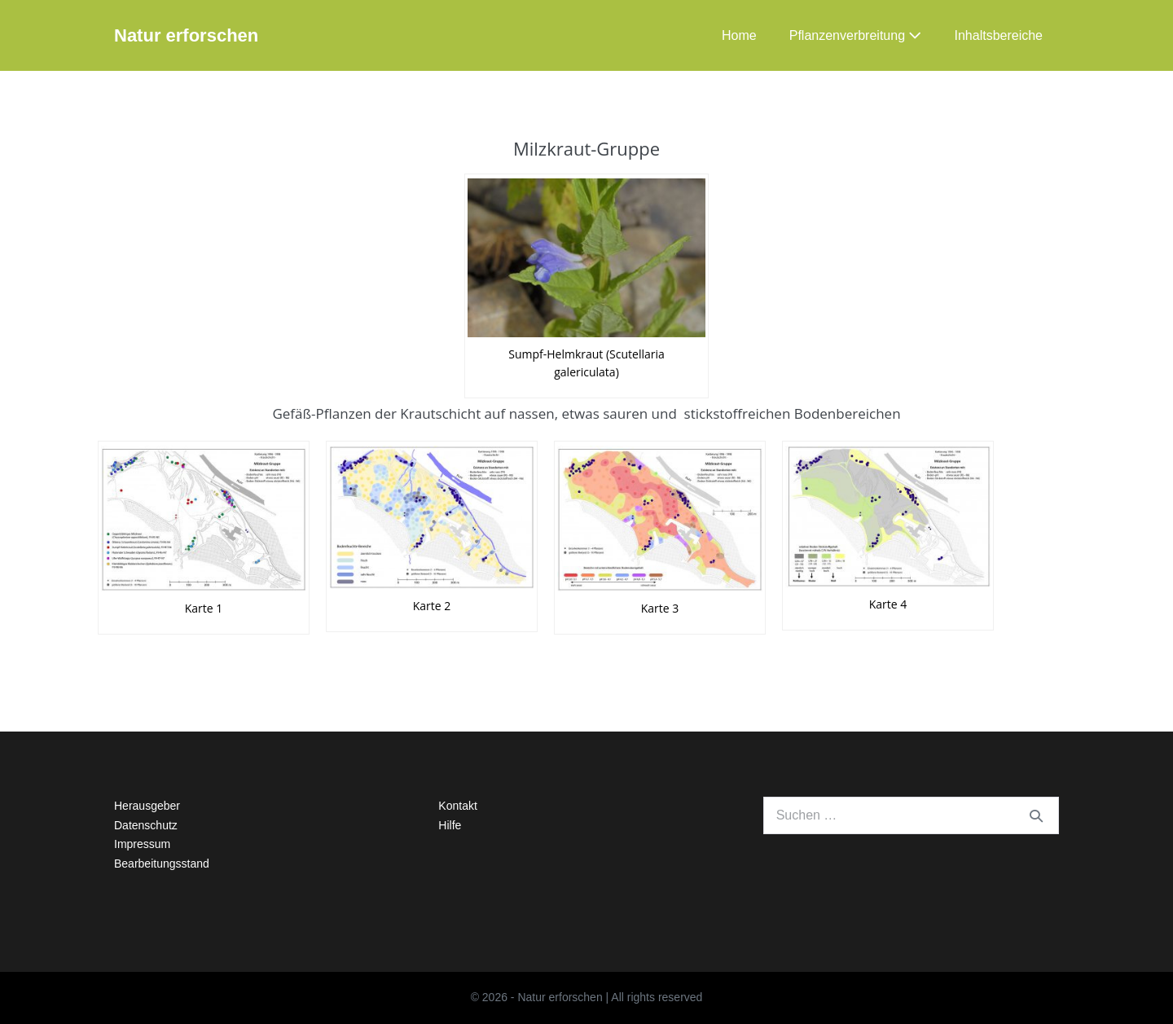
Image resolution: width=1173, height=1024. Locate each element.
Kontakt (457, 805)
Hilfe (449, 825)
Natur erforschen (186, 35)
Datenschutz (146, 825)
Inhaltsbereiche (998, 35)
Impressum (142, 843)
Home (739, 35)
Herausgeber (147, 805)
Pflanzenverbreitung (855, 35)
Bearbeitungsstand (161, 863)
